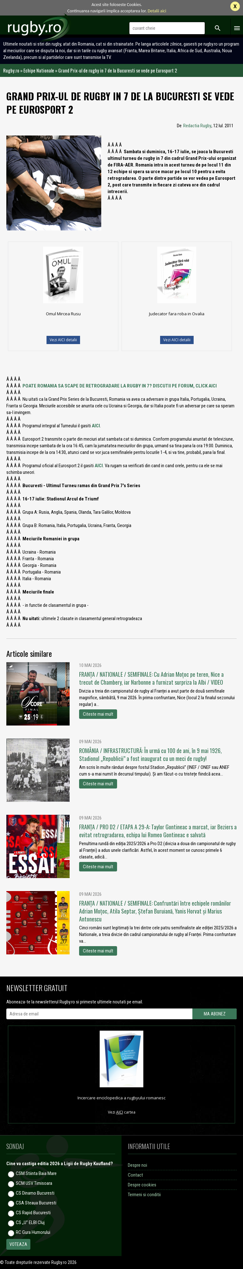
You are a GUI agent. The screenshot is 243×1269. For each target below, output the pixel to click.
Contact (135, 1175)
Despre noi (137, 1165)
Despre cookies (142, 1185)
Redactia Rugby (197, 126)
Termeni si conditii (144, 1194)
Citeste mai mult (98, 714)
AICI (96, 426)
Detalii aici (157, 11)
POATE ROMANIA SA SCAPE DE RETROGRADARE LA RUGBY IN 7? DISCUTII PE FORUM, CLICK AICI (119, 386)
